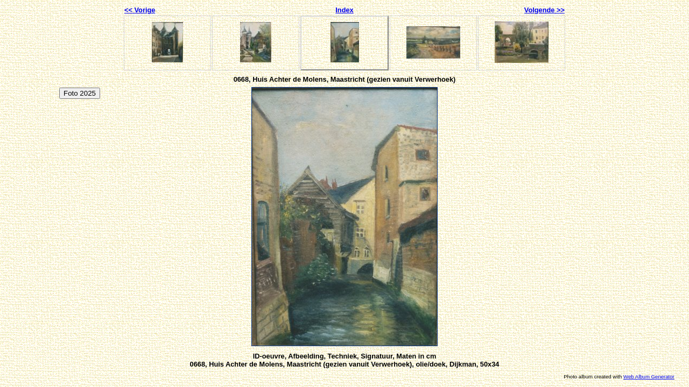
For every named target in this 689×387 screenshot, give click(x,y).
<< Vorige (139, 10)
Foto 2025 (80, 93)
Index (344, 10)
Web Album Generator (648, 376)
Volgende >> (544, 10)
